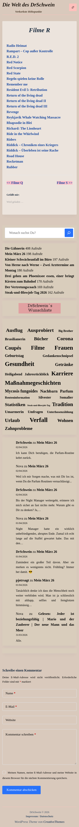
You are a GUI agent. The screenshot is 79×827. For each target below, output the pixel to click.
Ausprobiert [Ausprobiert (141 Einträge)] (40, 330)
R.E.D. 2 (13, 57)
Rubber (12, 167)
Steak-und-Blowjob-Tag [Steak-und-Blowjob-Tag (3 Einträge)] (38, 405)
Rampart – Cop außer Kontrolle (30, 51)
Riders (11, 139)
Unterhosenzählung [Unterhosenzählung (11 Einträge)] (60, 412)
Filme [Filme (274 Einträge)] (38, 348)
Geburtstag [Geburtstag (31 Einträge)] (14, 355)
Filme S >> (64, 183)
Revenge (13, 112)
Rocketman (15, 161)
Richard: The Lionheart (24, 128)
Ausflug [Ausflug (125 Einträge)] (14, 330)
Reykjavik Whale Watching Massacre (33, 117)
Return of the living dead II (26, 101)
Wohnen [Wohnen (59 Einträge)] (65, 420)
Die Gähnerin (14, 248)
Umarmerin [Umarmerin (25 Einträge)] (14, 412)
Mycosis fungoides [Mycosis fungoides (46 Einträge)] (21, 391)
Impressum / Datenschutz (39, 816)
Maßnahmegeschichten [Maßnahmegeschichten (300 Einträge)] (33, 383)
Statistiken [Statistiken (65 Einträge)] (15, 404)
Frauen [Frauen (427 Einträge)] (64, 347)
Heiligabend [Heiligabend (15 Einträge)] (13, 374)
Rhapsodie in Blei (19, 123)
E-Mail (11, 706)
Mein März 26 (15, 254)
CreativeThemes (53, 821)
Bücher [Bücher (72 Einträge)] (41, 338)
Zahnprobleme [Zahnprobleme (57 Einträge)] (18, 428)
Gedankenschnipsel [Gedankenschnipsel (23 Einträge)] (58, 356)
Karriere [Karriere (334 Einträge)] (62, 373)
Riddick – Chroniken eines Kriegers (32, 145)
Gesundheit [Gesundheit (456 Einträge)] (19, 364)
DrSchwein (24, 442)
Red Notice (14, 62)
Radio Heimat (17, 45)
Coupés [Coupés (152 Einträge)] (13, 348)
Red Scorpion (16, 68)
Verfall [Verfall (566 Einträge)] (39, 420)
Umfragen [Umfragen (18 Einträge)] (35, 412)
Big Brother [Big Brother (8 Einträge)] (65, 331)
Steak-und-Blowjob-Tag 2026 (26, 292)
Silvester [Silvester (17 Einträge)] (44, 397)
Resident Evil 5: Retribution (27, 90)
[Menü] (73, 7)
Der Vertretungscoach (20, 287)
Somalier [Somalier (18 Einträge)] (66, 397)
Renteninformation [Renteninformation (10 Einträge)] (17, 397)
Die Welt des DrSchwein (28, 5)
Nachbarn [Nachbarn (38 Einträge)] (49, 391)
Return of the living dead (25, 95)
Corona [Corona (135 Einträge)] (65, 338)
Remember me (17, 84)
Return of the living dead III (27, 106)
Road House (15, 156)
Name (10, 693)
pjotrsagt (22, 580)
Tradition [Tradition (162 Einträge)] (62, 404)
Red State (13, 73)
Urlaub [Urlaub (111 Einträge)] (12, 420)
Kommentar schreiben (20, 734)
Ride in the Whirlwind (23, 134)
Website (10, 720)
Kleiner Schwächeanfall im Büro (28, 259)
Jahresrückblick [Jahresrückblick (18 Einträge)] (37, 374)
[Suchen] (69, 233)
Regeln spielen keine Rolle (25, 78)
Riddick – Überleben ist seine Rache (32, 150)
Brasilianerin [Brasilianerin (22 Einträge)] (15, 339)
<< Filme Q (15, 183)
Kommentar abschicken (21, 789)
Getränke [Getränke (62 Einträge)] (64, 364)
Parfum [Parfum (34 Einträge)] (66, 391)
